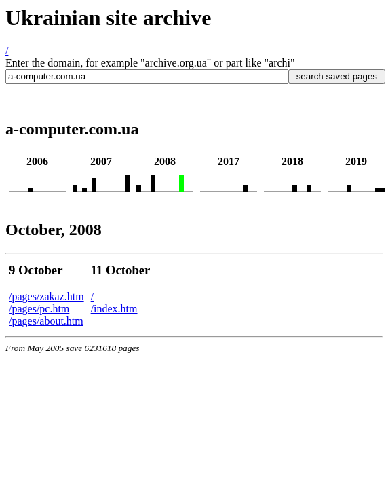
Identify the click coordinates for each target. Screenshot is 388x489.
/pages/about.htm (46, 321)
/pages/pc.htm (39, 308)
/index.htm (114, 308)
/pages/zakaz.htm (46, 296)
